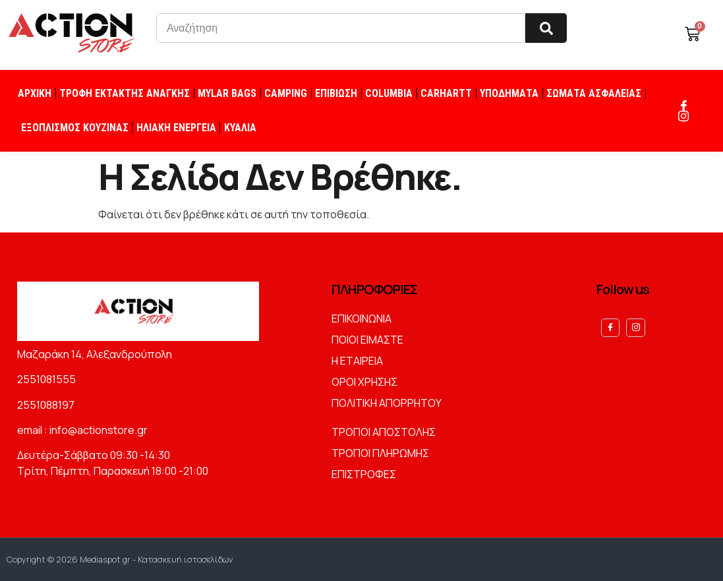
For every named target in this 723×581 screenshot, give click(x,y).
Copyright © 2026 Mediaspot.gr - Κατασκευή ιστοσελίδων (120, 559)
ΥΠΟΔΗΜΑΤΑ (509, 93)
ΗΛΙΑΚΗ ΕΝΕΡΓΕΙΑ (176, 127)
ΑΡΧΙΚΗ (34, 93)
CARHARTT (446, 93)
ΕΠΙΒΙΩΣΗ (336, 93)
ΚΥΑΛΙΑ (240, 127)
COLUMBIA (389, 93)
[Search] (546, 28)
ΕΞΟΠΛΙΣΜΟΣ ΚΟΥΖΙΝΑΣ (75, 127)
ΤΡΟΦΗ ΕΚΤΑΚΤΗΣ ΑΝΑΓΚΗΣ (124, 93)
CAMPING (285, 93)
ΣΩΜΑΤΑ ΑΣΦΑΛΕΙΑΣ (593, 93)
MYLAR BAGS (227, 93)
